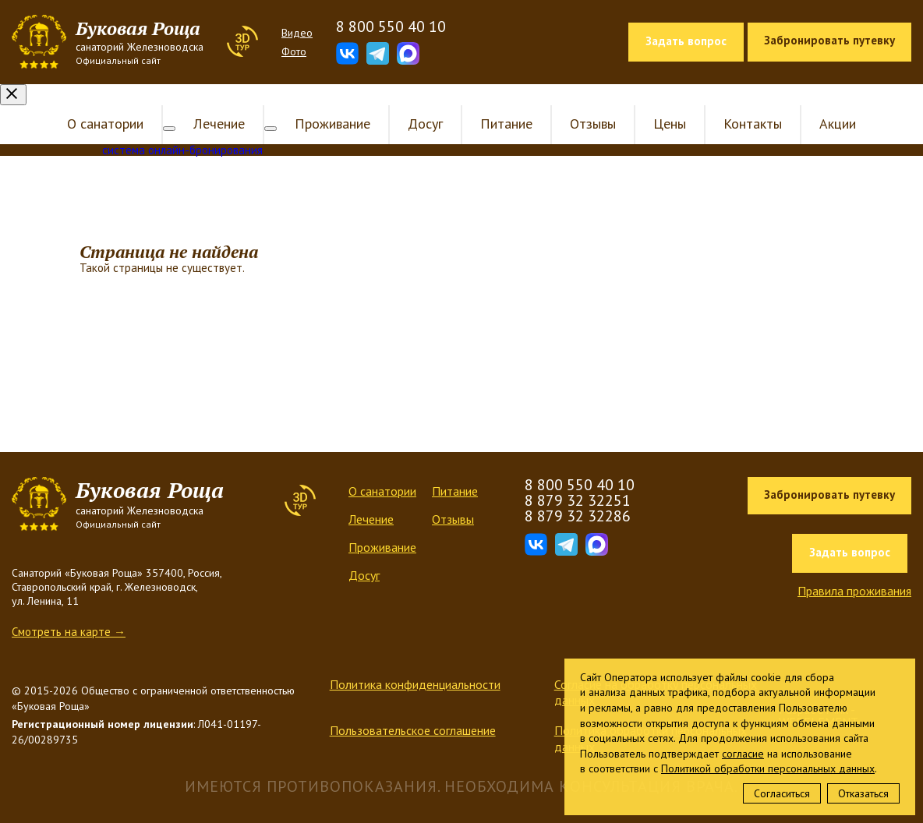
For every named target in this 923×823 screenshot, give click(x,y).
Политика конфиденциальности (415, 663)
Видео (297, 32)
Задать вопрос (686, 41)
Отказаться (863, 793)
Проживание (320, 102)
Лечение (219, 102)
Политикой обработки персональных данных (768, 768)
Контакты (740, 102)
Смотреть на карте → (69, 610)
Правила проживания (854, 569)
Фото (293, 51)
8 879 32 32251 (578, 479)
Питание (494, 102)
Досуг (412, 102)
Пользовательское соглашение (413, 709)
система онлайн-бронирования (182, 129)
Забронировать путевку (829, 40)
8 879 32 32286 (578, 495)
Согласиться (782, 793)
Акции (825, 102)
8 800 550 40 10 (391, 26)
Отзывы (580, 102)
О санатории (118, 102)
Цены (657, 102)
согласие (743, 754)
